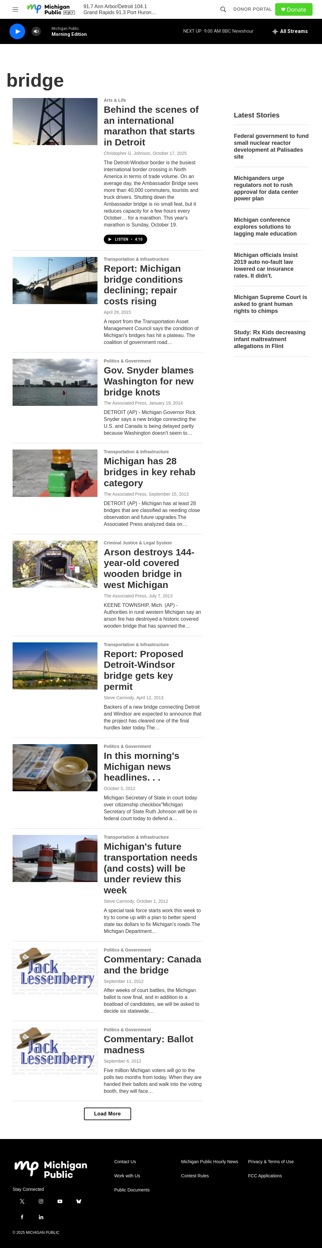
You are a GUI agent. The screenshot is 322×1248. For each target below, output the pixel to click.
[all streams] (290, 31)
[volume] (36, 32)
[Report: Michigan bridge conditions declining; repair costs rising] (55, 280)
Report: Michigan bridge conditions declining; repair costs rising (143, 284)
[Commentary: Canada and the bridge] (55, 971)
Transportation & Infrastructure (136, 259)
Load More (107, 1113)
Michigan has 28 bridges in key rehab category (150, 472)
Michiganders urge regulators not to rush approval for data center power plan (266, 188)
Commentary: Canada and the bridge (152, 964)
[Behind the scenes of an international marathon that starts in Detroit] (55, 121)
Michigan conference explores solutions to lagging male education (265, 227)
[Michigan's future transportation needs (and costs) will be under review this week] (55, 858)
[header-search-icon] (223, 9)
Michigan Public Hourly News (209, 1161)
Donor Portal (252, 9)
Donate (296, 9)
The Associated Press (125, 403)
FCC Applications (265, 1176)
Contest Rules (195, 1176)
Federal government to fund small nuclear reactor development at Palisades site (271, 146)
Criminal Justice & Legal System (138, 542)
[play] (17, 31)
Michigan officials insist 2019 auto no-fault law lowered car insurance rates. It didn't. (266, 265)
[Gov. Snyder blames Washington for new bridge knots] (55, 382)
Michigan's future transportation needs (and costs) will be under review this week (150, 868)
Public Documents (132, 1190)
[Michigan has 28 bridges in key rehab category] (55, 473)
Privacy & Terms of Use (271, 1161)
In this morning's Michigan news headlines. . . (141, 766)
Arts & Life (115, 100)
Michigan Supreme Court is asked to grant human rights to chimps (270, 304)
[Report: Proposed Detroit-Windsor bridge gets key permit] (55, 665)
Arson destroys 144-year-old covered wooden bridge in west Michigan (149, 568)
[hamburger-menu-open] (15, 9)
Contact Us (125, 1161)
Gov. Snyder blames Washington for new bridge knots (149, 381)
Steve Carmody (119, 697)
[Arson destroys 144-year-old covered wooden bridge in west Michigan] (55, 564)
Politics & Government (127, 360)
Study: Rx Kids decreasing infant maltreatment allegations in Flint (270, 339)
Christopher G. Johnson (127, 153)
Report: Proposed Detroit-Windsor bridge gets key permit (143, 670)
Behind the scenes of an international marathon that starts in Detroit (151, 125)
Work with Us (127, 1176)
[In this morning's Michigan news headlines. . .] (55, 767)
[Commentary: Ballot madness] (55, 1051)
